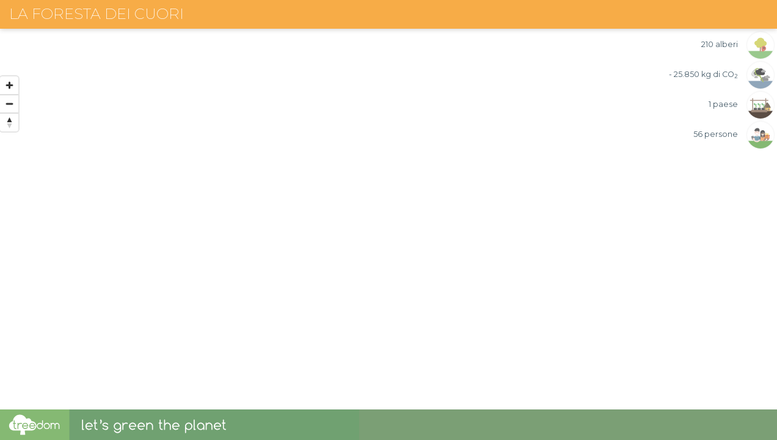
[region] (388, 204)
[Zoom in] (9, 85)
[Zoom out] (9, 104)
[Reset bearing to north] (9, 122)
